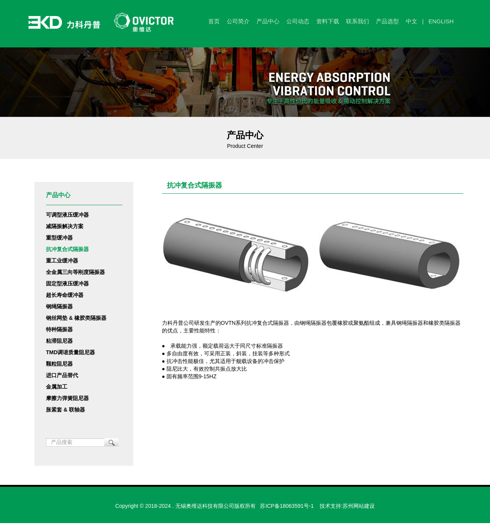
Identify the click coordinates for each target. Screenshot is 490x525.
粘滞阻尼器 (59, 341)
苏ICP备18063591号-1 (287, 506)
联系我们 (357, 21)
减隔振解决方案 (64, 226)
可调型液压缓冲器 (67, 215)
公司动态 (297, 21)
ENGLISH (441, 21)
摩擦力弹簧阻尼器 (67, 398)
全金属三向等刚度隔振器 (75, 272)
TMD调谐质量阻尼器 (70, 352)
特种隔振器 (59, 329)
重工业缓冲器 (62, 261)
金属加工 (56, 387)
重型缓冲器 (59, 238)
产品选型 (387, 21)
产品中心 (267, 21)
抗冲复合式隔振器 (67, 249)
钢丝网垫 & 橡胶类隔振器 (76, 318)
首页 (214, 21)
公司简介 (238, 21)
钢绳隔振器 (59, 306)
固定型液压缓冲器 (67, 283)
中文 (411, 21)
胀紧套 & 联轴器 (65, 410)
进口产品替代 (62, 375)
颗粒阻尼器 (59, 364)
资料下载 (327, 21)
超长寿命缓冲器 (64, 295)
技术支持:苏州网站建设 (347, 506)
